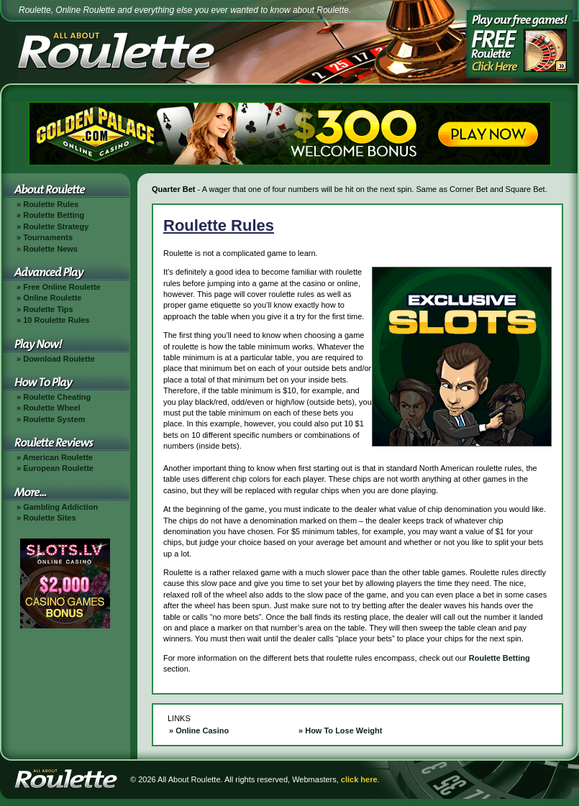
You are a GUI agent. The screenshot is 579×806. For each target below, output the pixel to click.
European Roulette (58, 468)
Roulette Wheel (51, 407)
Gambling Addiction (60, 507)
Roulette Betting (53, 215)
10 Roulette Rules (56, 320)
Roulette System (54, 419)
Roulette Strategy (55, 226)
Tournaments (48, 237)
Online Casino (202, 730)
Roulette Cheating (57, 397)
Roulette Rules (50, 204)
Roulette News (50, 248)
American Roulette (58, 457)
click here (359, 779)
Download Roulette (59, 358)
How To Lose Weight (343, 730)
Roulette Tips (48, 309)
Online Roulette (52, 297)
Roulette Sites (49, 517)
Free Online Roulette (62, 287)
